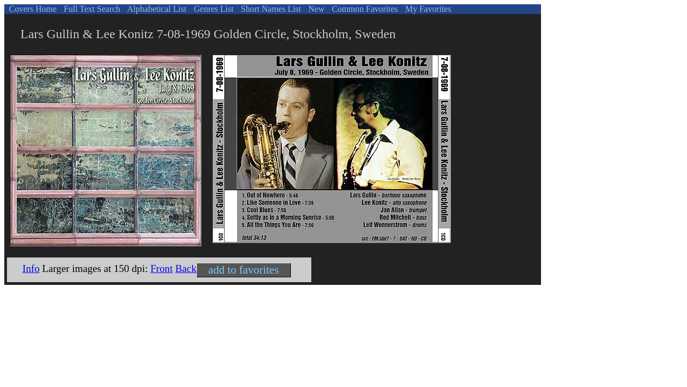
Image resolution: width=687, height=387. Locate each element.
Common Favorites (364, 8)
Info (31, 268)
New (315, 8)
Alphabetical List (156, 8)
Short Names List (270, 8)
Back (186, 268)
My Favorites (427, 8)
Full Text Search (91, 8)
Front (161, 268)
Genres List (212, 8)
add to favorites (243, 269)
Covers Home (31, 8)
